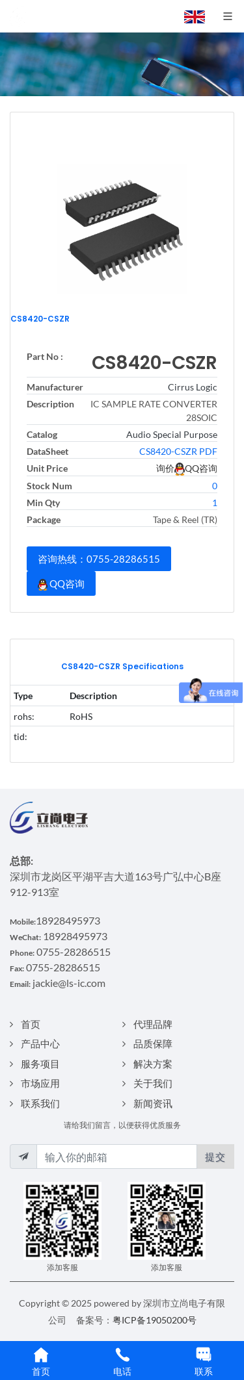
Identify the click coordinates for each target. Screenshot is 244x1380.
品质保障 (152, 1043)
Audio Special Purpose (171, 434)
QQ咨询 (61, 584)
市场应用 (40, 1083)
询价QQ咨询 (186, 468)
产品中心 (40, 1043)
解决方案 (152, 1063)
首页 (30, 1024)
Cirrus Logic (192, 386)
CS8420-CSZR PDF (178, 451)
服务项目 (40, 1063)
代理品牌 (152, 1024)
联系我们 (40, 1103)
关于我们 (152, 1083)
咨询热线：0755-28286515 (99, 559)
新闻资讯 (152, 1103)
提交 (215, 1156)
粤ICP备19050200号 (155, 1319)
